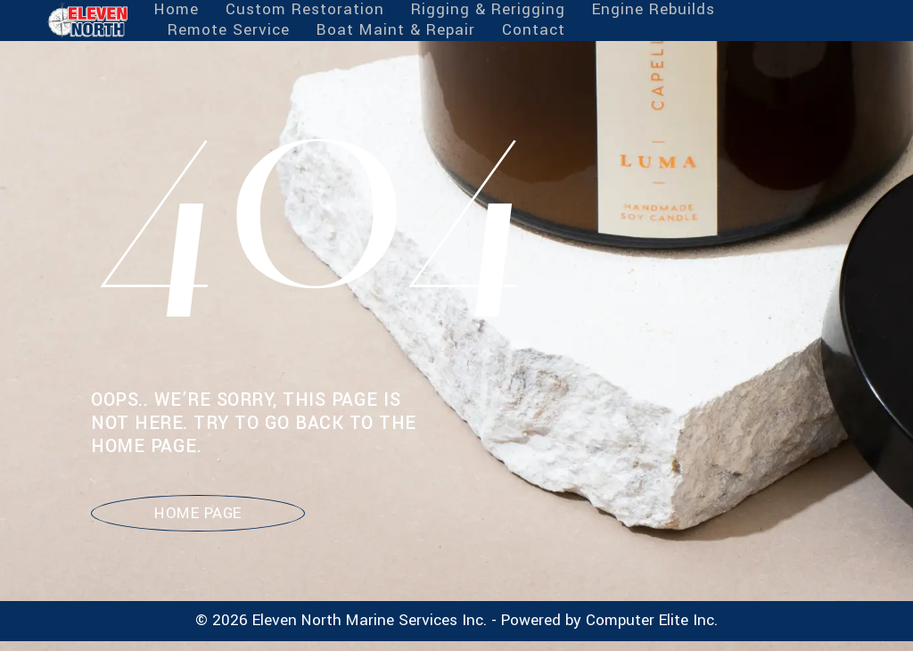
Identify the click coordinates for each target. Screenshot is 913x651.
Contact (533, 31)
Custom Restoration (305, 10)
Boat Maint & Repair (396, 31)
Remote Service (229, 31)
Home (176, 10)
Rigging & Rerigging (488, 10)
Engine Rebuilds (653, 10)
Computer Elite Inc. (652, 620)
